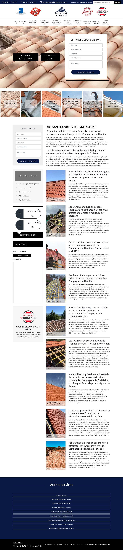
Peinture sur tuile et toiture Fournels (61, 512)
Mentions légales (104, 544)
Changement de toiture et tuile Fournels (61, 524)
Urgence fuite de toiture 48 (105, 22)
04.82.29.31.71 (9, 2)
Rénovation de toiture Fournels (61, 508)
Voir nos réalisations (25, 57)
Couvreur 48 (17, 22)
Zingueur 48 (23, 22)
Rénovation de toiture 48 (87, 22)
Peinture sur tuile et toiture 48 (77, 22)
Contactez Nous (50, 57)
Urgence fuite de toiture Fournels (61, 499)
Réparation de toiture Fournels (62, 503)
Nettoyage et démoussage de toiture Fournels (61, 520)
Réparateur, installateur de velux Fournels (61, 528)
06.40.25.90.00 (28, 2)
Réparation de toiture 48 (96, 22)
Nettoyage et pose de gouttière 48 (67, 22)
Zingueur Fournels (61, 495)
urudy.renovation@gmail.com (53, 2)
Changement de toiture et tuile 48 (44, 22)
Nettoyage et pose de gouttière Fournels (61, 516)
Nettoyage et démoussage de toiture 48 (56, 22)
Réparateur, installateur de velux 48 (32, 22)
